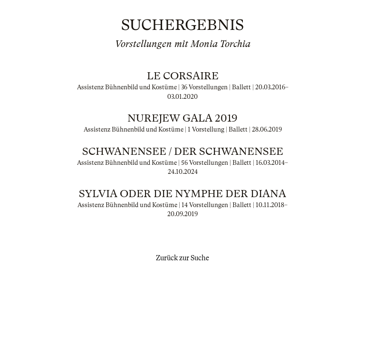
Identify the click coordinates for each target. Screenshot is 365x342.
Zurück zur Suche (182, 258)
